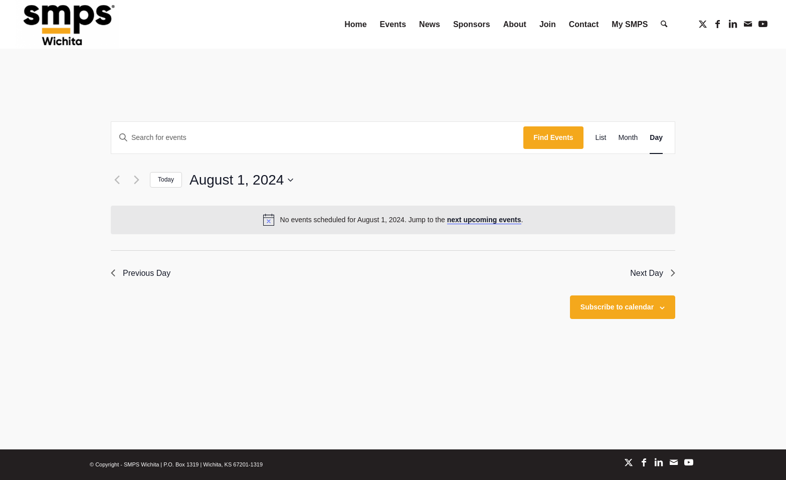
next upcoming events (484, 220)
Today (166, 179)
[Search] (664, 24)
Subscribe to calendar (617, 307)
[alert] (393, 220)
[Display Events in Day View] (656, 137)
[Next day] (136, 180)
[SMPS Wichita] (67, 24)
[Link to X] (702, 24)
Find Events (553, 137)
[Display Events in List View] (601, 137)
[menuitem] (355, 24)
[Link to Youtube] (762, 24)
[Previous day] (117, 180)
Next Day (652, 273)
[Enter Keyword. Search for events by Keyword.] (317, 137)
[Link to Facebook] (717, 24)
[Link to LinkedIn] (732, 24)
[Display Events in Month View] (628, 137)
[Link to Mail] (747, 24)
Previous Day (140, 273)
